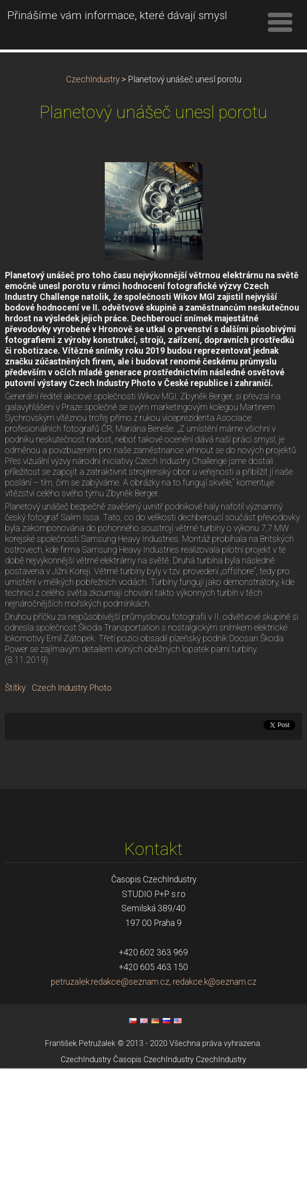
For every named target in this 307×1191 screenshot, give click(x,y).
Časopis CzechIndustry (153, 1182)
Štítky (15, 811)
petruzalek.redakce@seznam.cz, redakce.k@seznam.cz (154, 1105)
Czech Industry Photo (72, 811)
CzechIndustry (92, 202)
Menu (280, 22)
